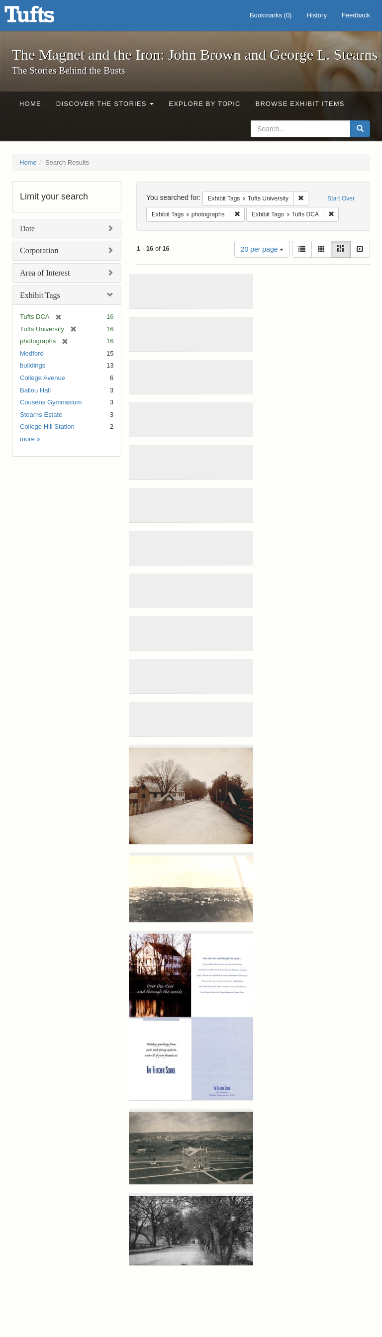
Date (27, 228)
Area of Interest (45, 273)
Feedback (356, 15)
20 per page (262, 249)
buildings (32, 365)
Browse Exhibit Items (300, 103)
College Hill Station (47, 426)
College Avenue (42, 378)
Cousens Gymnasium (51, 402)
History (316, 15)
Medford (32, 353)
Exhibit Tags (40, 295)
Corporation (39, 250)
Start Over (341, 198)
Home (30, 103)
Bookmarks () (271, 15)
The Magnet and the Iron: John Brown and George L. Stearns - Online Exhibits (41, 17)
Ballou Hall (35, 390)
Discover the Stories (105, 103)
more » (30, 439)
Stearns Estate (41, 414)
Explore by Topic (204, 103)
